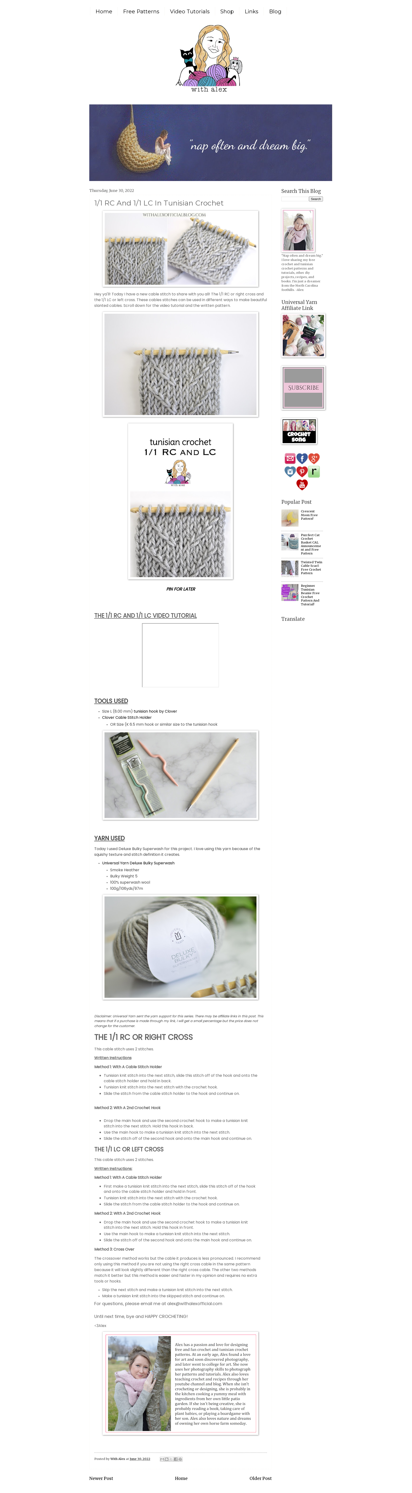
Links (251, 11)
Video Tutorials (190, 11)
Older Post (261, 1478)
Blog (275, 11)
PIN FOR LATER (180, 589)
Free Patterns (141, 11)
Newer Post (101, 1478)
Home (103, 11)
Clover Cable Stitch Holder (127, 717)
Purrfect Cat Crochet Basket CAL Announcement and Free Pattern (311, 544)
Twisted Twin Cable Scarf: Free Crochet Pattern (311, 567)
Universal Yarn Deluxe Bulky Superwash (138, 863)
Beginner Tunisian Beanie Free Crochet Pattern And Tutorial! (310, 595)
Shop (227, 11)
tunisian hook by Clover (155, 711)
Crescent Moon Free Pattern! (309, 515)
